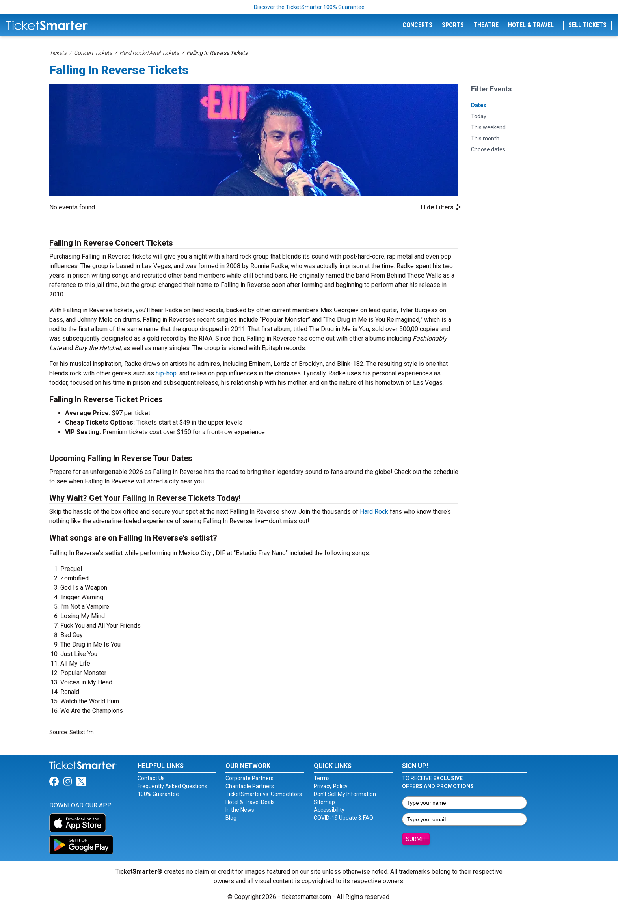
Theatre (486, 25)
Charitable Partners (249, 786)
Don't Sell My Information (345, 794)
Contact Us (151, 778)
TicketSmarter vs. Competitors (263, 794)
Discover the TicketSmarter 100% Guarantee (309, 7)
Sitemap (324, 802)
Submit (416, 839)
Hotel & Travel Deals (250, 802)
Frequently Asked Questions (172, 786)
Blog (230, 818)
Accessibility (329, 810)
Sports (453, 25)
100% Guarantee (158, 794)
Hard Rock (374, 511)
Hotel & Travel (531, 25)
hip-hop (166, 373)
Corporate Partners (249, 778)
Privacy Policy (331, 786)
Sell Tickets (587, 25)
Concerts (417, 25)
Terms (322, 778)
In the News (239, 810)
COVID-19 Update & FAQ (343, 818)
